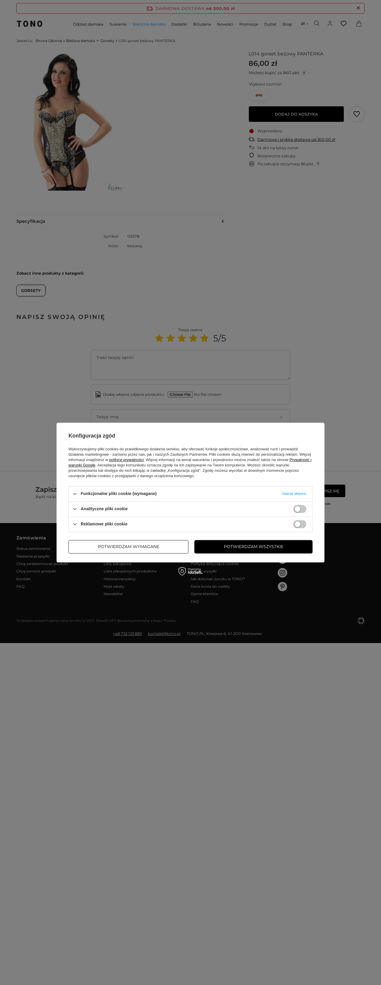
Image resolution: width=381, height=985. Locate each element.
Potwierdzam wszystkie (253, 546)
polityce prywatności (126, 460)
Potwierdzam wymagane (128, 546)
